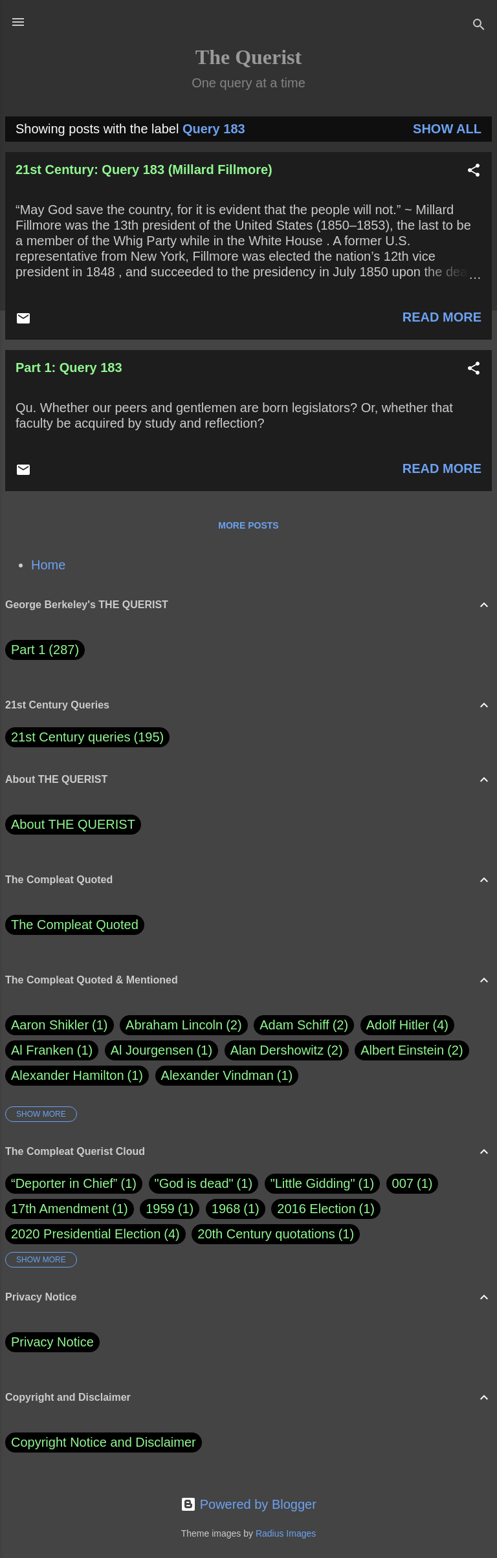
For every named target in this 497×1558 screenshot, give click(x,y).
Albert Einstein (411, 1050)
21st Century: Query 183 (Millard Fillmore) (144, 169)
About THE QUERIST (73, 824)
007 (403, 1183)
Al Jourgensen (161, 1050)
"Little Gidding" (313, 1183)
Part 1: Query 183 (69, 367)
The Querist (248, 57)
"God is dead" (194, 1183)
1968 (226, 1208)
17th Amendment (60, 1208)
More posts (248, 525)
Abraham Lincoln (184, 1025)
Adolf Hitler (407, 1025)
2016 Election (316, 1208)
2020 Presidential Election (85, 1234)
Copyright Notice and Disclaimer (103, 1442)
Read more (442, 317)
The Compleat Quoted (74, 924)
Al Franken (52, 1050)
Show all (447, 129)
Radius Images (286, 1533)
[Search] (479, 26)
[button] (473, 171)
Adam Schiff (304, 1025)
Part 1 (45, 649)
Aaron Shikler (59, 1025)
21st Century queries (71, 737)
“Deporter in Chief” (64, 1183)
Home (48, 565)
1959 (160, 1208)
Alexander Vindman (227, 1075)
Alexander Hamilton (77, 1075)
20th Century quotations (266, 1234)
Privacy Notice (52, 1342)
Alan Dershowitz (286, 1050)
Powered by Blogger (248, 1504)
